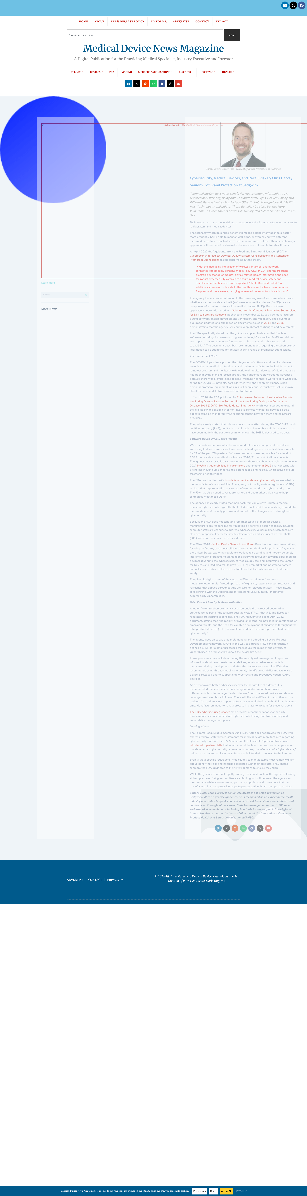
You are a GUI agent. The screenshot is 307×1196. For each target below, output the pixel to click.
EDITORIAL (159, 21)
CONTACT (202, 21)
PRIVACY (222, 21)
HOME (83, 21)
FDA (111, 72)
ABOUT (99, 21)
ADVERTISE (181, 21)
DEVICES (96, 72)
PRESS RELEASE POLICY (127, 21)
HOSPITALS (208, 72)
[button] (128, 83)
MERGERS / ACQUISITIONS (155, 72)
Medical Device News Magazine (153, 48)
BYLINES (77, 72)
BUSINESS (186, 72)
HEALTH (228, 72)
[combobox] (145, 35)
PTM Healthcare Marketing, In (203, 881)
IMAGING (126, 72)
